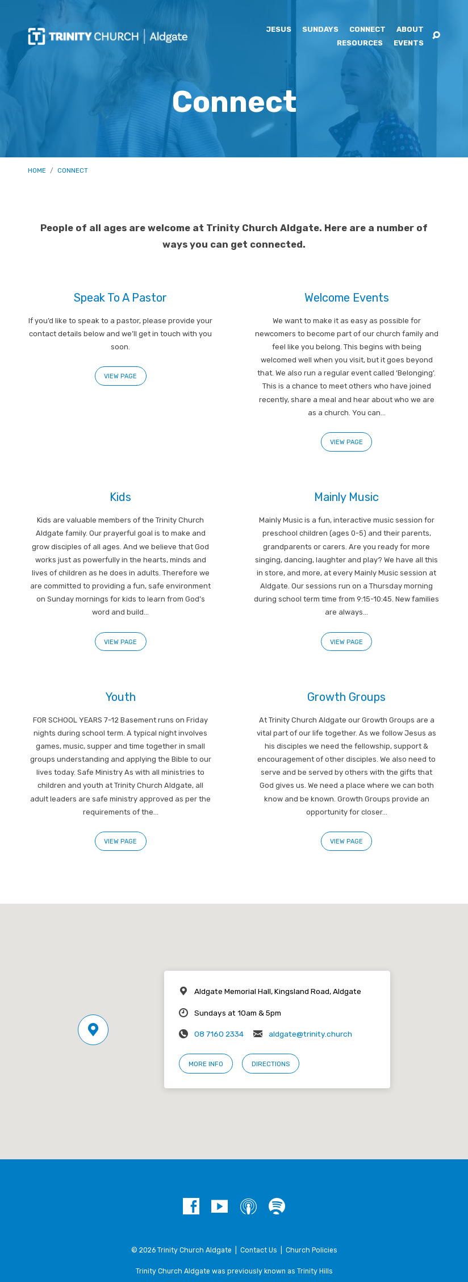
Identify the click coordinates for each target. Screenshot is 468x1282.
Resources (360, 43)
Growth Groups (346, 697)
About (410, 30)
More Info (206, 1064)
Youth (121, 697)
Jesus (278, 30)
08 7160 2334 (219, 1033)
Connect (367, 30)
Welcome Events (346, 297)
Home (37, 170)
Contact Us (258, 1250)
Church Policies (311, 1250)
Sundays (320, 30)
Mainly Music (346, 497)
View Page (120, 376)
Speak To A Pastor (120, 297)
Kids (120, 497)
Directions (271, 1064)
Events (409, 43)
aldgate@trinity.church (310, 1033)
